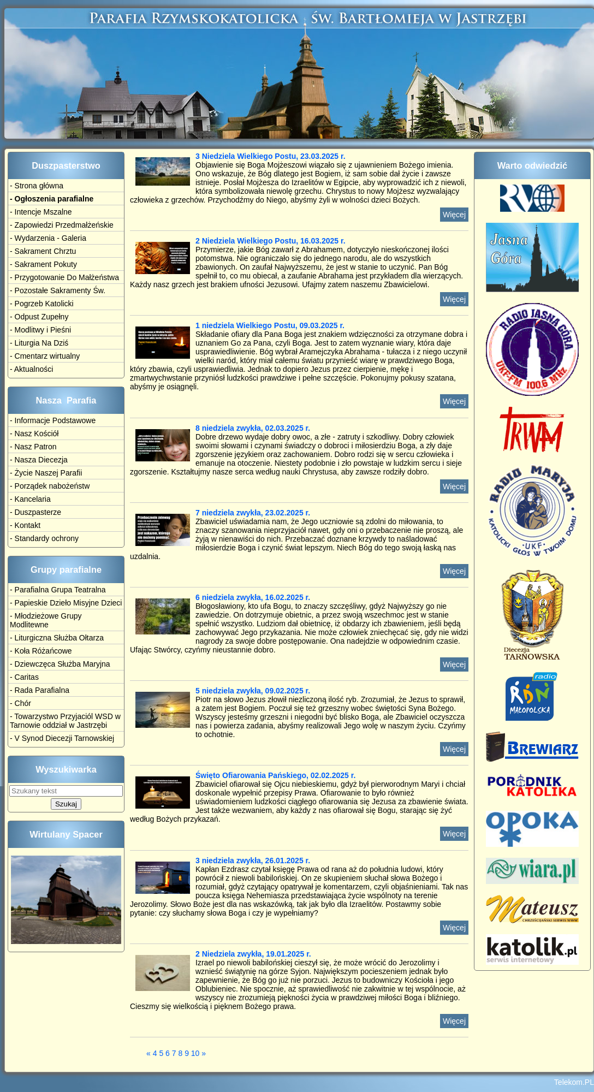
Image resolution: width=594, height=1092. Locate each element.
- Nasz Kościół (34, 433)
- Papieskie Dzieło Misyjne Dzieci (66, 602)
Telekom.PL (574, 1082)
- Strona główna (36, 185)
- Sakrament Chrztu (43, 251)
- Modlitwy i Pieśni (40, 329)
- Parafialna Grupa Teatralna (58, 589)
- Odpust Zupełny (39, 316)
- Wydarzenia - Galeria (48, 238)
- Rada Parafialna (39, 690)
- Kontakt (25, 525)
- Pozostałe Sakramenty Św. (57, 290)
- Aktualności (31, 369)
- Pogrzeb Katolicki (42, 303)
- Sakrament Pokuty (43, 264)
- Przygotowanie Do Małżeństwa (64, 277)
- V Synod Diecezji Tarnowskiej (62, 738)
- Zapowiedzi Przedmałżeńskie (62, 225)
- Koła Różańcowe (41, 650)
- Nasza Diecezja (39, 459)
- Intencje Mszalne (41, 211)
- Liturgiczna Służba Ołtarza (57, 637)
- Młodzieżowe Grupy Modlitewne (46, 620)
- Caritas (24, 677)
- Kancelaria (30, 499)
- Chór (20, 703)
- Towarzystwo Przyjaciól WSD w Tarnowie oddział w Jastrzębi (65, 720)
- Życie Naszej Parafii (46, 472)
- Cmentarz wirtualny (45, 356)
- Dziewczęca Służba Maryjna (60, 664)
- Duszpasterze (35, 512)
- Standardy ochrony (44, 538)
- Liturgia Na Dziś (39, 343)
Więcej (454, 214)
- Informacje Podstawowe (53, 420)
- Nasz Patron (33, 446)
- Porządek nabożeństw (50, 486)
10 (195, 1053)
